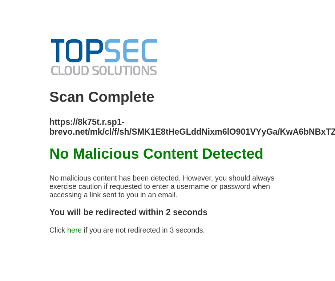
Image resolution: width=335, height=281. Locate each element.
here (74, 230)
